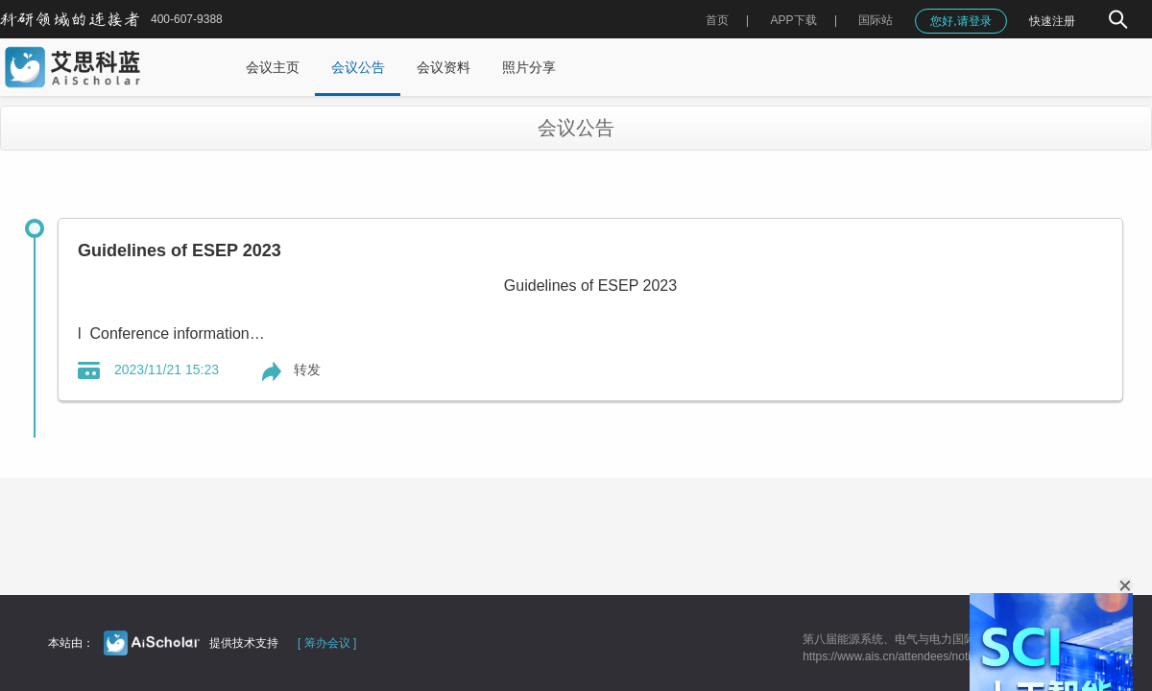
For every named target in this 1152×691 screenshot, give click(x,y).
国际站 (875, 20)
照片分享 (529, 67)
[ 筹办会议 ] (327, 643)
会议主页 (273, 67)
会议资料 (443, 67)
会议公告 (358, 67)
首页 (717, 20)
